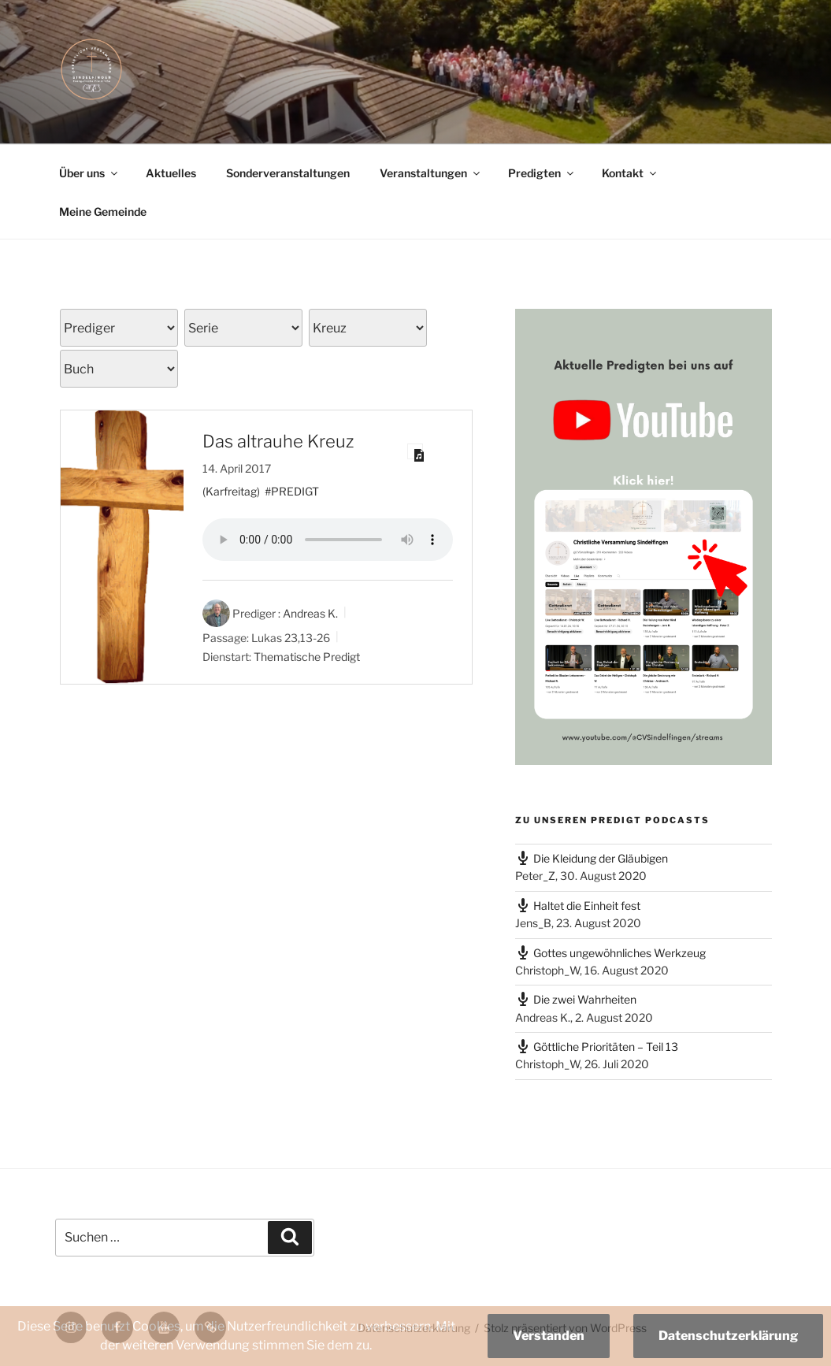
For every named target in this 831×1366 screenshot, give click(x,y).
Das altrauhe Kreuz (278, 441)
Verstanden (548, 1335)
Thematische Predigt (307, 656)
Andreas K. (310, 613)
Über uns (89, 173)
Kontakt (630, 173)
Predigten (542, 173)
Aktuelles (171, 173)
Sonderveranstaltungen (288, 173)
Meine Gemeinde (103, 211)
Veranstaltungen (431, 173)
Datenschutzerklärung (728, 1335)
